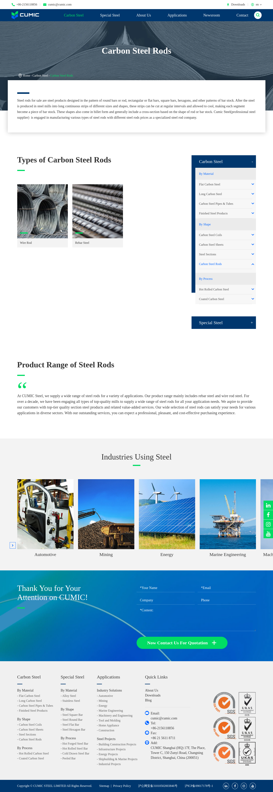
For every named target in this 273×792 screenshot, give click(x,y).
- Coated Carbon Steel (30, 758)
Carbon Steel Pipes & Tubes (216, 203)
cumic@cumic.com (57, 4)
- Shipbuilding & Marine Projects (117, 759)
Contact (242, 15)
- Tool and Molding (108, 720)
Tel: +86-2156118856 (162, 725)
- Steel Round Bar (71, 719)
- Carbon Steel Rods (29, 739)
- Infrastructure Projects (111, 749)
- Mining (102, 700)
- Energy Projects (107, 754)
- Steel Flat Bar (70, 724)
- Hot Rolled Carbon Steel (33, 753)
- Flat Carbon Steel (28, 695)
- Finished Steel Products (32, 710)
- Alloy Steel (68, 695)
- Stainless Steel (70, 700)
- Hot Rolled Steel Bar (74, 748)
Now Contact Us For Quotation (182, 643)
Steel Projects (106, 739)
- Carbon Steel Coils (29, 724)
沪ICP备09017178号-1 (199, 785)
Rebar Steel (82, 242)
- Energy (102, 705)
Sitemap (104, 785)
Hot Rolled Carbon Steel (214, 289)
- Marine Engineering (110, 710)
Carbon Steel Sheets (211, 244)
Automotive (45, 554)
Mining (106, 554)
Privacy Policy (122, 785)
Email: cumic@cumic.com (164, 715)
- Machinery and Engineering (114, 715)
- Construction (105, 730)
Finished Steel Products (213, 213)
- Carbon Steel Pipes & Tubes (35, 705)
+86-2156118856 (24, 4)
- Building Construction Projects (116, 744)
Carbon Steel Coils (210, 235)
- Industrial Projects (109, 764)
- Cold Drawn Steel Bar (75, 753)
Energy (167, 554)
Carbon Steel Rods (61, 75)
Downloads (235, 4)
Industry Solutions (109, 690)
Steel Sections (207, 254)
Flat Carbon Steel (209, 184)
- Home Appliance (108, 725)
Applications (177, 15)
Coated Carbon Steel (211, 299)
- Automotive (105, 695)
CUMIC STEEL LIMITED (49, 785)
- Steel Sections (26, 734)
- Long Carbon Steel (29, 700)
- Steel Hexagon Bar (73, 729)
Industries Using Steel (136, 456)
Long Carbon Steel (210, 194)
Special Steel (110, 15)
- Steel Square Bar (72, 714)
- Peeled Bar (68, 758)
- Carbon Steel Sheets (30, 729)
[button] (13, 545)
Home (26, 75)
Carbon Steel (74, 15)
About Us (143, 15)
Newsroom (211, 15)
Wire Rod (26, 242)
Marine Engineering (228, 554)
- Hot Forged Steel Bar (74, 743)
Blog (148, 700)
